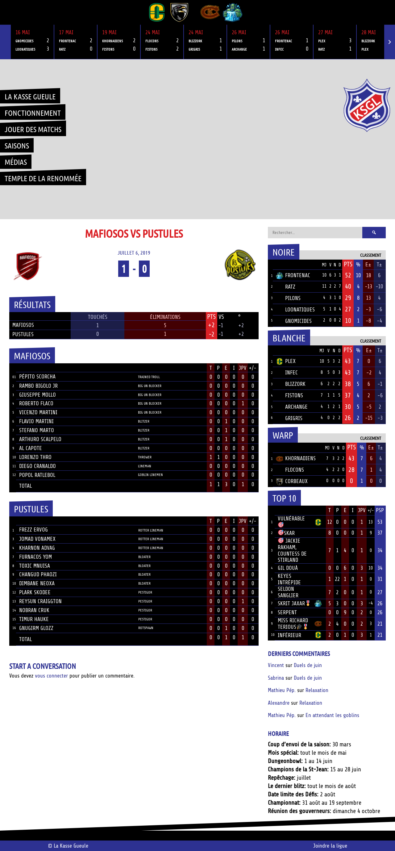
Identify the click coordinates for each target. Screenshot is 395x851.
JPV (243, 368)
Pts (348, 264)
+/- (252, 368)
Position (145, 368)
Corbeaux (292, 481)
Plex (286, 361)
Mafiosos (23, 325)
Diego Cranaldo (37, 466)
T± (379, 264)
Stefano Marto (36, 430)
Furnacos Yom (35, 557)
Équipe (284, 264)
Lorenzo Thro (35, 457)
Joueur (27, 368)
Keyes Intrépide (289, 579)
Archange (292, 407)
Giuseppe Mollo (37, 395)
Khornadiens (296, 458)
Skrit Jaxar (294, 603)
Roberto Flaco (36, 403)
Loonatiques (295, 310)
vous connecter (51, 676)
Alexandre (278, 703)
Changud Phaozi (38, 574)
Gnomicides (294, 321)
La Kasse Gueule (30, 96)
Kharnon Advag (37, 548)
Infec (287, 372)
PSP (380, 510)
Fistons (289, 395)
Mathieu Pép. (282, 690)
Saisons (17, 145)
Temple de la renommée (43, 178)
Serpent (287, 612)
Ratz (285, 287)
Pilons (288, 298)
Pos (270, 265)
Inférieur (289, 635)
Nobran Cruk (34, 610)
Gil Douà (288, 568)
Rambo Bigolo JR (38, 386)
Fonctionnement (33, 112)
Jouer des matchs (33, 129)
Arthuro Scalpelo (40, 439)
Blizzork (291, 384)
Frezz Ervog (33, 530)
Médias (16, 161)
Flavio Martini (36, 421)
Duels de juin (308, 665)
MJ (324, 265)
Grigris (289, 418)
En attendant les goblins (332, 715)
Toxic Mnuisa (34, 566)
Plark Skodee (35, 592)
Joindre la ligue (330, 846)
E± (368, 264)
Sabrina (276, 678)
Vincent (276, 665)
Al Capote (30, 448)
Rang (271, 510)
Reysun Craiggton (40, 601)
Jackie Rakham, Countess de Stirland (292, 550)
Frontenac (293, 275)
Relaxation (317, 690)
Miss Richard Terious (293, 623)
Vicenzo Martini (38, 412)
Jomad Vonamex (37, 539)
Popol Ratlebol (37, 475)
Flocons (290, 470)
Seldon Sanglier (288, 592)
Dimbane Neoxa (37, 583)
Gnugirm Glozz (36, 628)
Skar (286, 533)
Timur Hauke (34, 619)
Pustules (23, 334)
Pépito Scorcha (37, 376)
